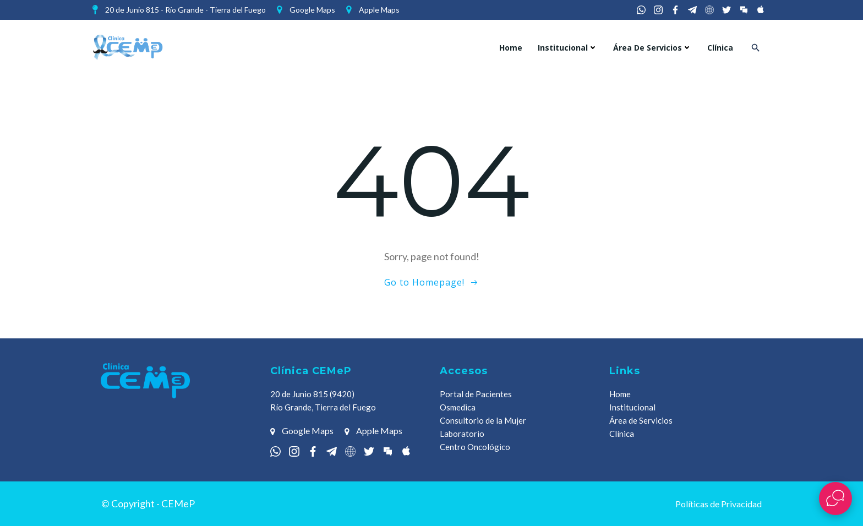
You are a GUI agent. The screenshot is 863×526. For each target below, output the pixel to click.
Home (510, 47)
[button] (756, 47)
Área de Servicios (652, 47)
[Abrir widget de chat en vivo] (835, 498)
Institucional (568, 47)
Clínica (720, 47)
